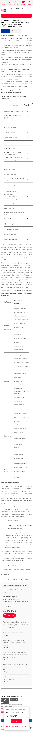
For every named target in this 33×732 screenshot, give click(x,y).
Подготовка (15, 31)
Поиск (9, 4)
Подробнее (22, 726)
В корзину (10, 615)
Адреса (29, 4)
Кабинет (16, 4)
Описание (5, 31)
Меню (3, 4)
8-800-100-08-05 (16, 9)
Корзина (23, 4)
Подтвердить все (16, 721)
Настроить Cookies (12, 726)
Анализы (16, 16)
